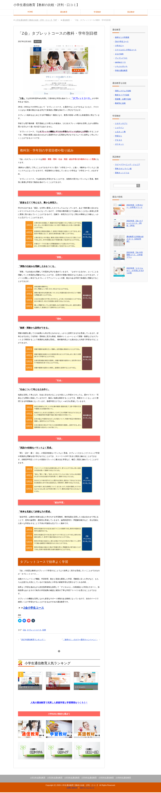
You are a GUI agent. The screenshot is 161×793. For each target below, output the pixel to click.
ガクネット (119, 145)
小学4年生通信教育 (89, 778)
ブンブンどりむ (121, 59)
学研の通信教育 (121, 71)
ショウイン (119, 128)
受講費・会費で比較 (123, 100)
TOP (36, 21)
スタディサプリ (121, 124)
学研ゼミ (118, 137)
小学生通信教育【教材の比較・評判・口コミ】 (55, 5)
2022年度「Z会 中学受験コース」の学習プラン (134, 255)
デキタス (118, 141)
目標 (44, 631)
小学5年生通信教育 (106, 778)
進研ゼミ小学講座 (122, 38)
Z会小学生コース (33, 608)
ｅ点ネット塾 (120, 132)
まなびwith (119, 55)
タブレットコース (34, 631)
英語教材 (130, 13)
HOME (30, 12)
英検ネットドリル (122, 173)
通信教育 (63, 13)
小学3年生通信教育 (72, 778)
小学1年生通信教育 (37, 778)
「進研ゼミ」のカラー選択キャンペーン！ (80, 640)
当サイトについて (87, 788)
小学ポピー (119, 46)
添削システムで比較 (123, 91)
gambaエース (120, 63)
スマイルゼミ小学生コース (125, 50)
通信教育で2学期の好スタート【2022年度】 (135, 239)
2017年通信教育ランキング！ (33, 640)
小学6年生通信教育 (123, 778)
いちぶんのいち (121, 67)
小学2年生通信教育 (54, 778)
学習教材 (97, 13)
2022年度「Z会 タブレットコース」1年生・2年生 (134, 224)
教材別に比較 (120, 104)
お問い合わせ (72, 788)
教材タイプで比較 (122, 96)
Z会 (24, 631)
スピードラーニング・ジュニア (127, 165)
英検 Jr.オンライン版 (123, 169)
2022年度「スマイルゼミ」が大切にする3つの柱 (135, 271)
